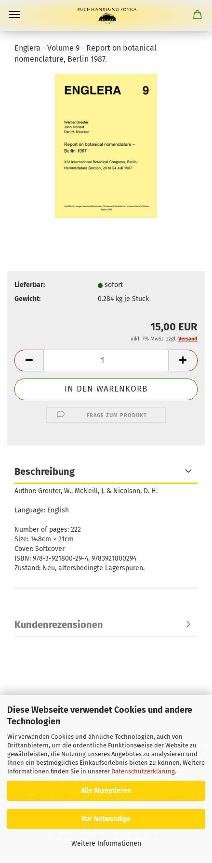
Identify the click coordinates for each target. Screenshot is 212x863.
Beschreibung (44, 471)
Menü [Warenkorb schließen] (14, 14)
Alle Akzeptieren (106, 790)
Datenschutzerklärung (143, 771)
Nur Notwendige (106, 819)
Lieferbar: (29, 285)
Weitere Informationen (106, 843)
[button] (28, 360)
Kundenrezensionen (58, 624)
